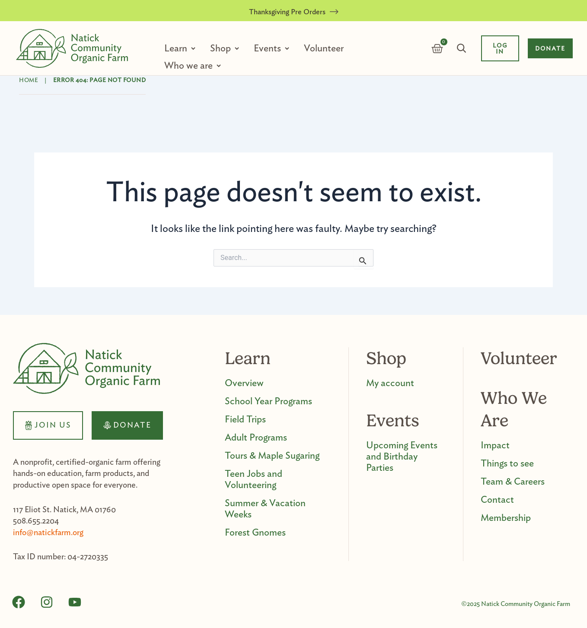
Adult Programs (256, 437)
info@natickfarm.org (48, 533)
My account (390, 383)
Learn (176, 48)
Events (268, 48)
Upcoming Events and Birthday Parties (401, 457)
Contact (497, 499)
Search (461, 48)
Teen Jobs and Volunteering (253, 479)
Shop (221, 48)
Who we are (189, 65)
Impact (495, 445)
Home (28, 80)
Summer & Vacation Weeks (265, 508)
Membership (506, 518)
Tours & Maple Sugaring (272, 455)
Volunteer (324, 48)
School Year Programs (268, 401)
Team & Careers (513, 481)
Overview (244, 383)
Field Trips (245, 419)
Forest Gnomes (255, 532)
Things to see (507, 463)
